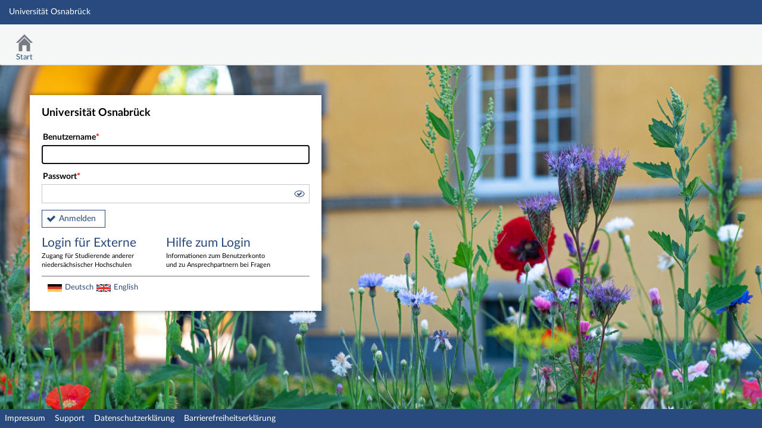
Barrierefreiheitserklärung (230, 418)
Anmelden (77, 219)
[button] (298, 195)
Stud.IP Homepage (716, 40)
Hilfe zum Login (219, 253)
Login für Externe (95, 253)
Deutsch (79, 287)
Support (70, 418)
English (126, 287)
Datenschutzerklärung (134, 418)
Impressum (25, 418)
